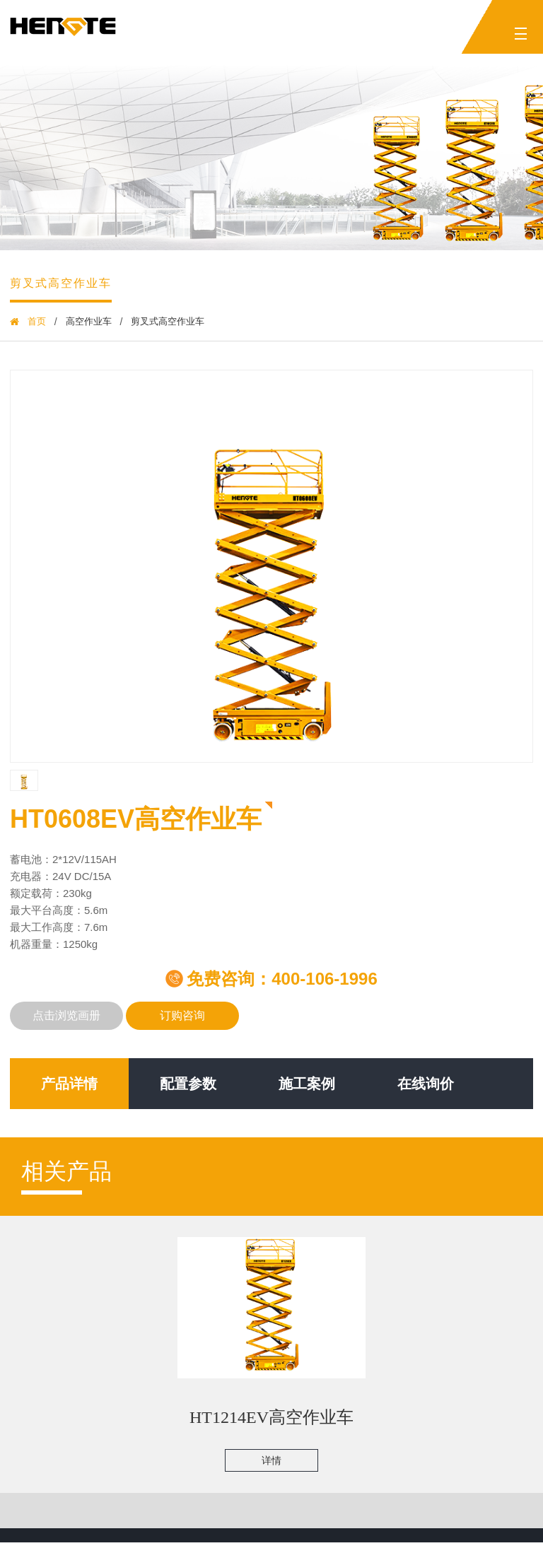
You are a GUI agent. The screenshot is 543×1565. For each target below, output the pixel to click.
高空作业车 (89, 322)
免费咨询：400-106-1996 (271, 978)
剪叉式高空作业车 (61, 283)
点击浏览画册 (66, 1018)
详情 (266, 1474)
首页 (37, 322)
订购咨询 (182, 1018)
